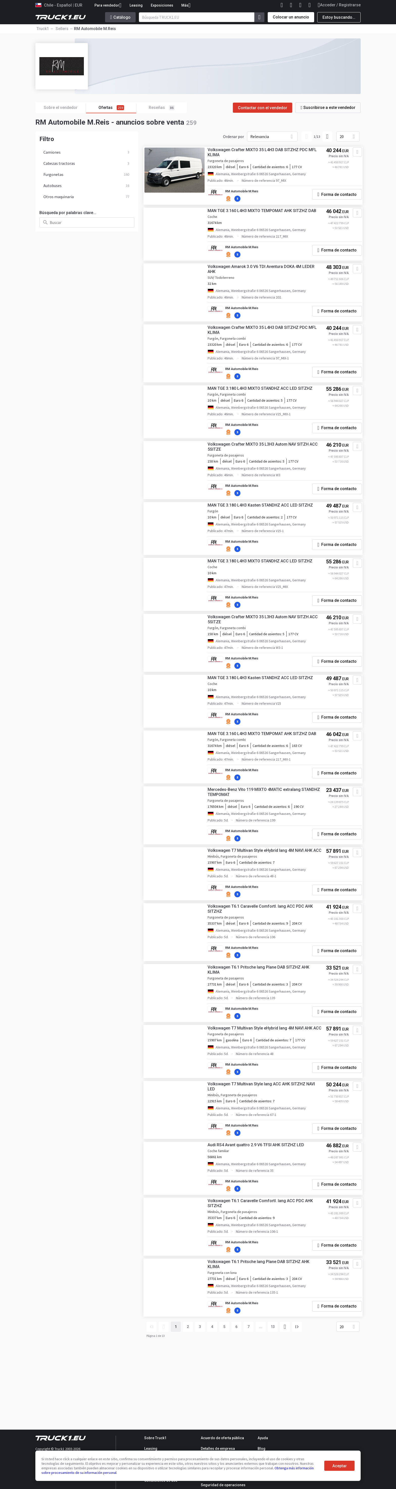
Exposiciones (162, 5)
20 (342, 136)
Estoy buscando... (339, 17)
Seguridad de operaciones (223, 1485)
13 (273, 1398)
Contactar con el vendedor (262, 107)
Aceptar (339, 1465)
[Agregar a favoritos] (352, 154)
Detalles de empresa (218, 1449)
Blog (261, 1449)
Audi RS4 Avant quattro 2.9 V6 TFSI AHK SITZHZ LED (260, 1213)
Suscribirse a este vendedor (328, 107)
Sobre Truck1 (155, 1438)
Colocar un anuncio (291, 17)
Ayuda (263, 1438)
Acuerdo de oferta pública (222, 1438)
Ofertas (117, 108)
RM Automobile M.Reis (248, 194)
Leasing (136, 5)
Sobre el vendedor (65, 108)
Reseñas (162, 107)
